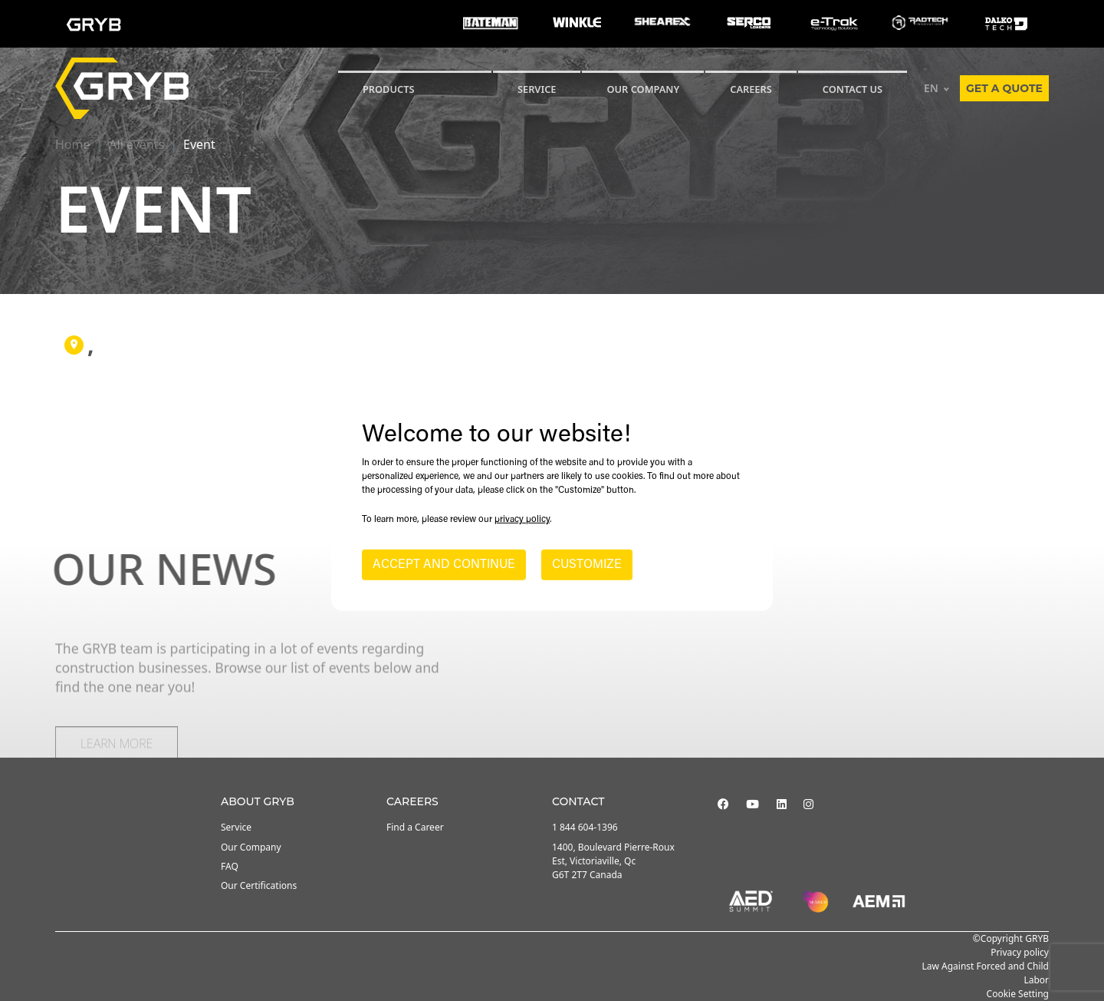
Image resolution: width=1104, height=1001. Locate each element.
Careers (751, 89)
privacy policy (522, 519)
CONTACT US (852, 89)
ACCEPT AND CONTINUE (444, 565)
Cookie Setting (1018, 993)
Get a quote (1004, 88)
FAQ (229, 866)
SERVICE (537, 89)
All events (136, 144)
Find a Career (415, 827)
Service (236, 827)
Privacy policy (1020, 952)
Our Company (642, 89)
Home (72, 144)
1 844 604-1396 (585, 827)
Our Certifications (259, 885)
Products (389, 89)
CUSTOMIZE (587, 565)
